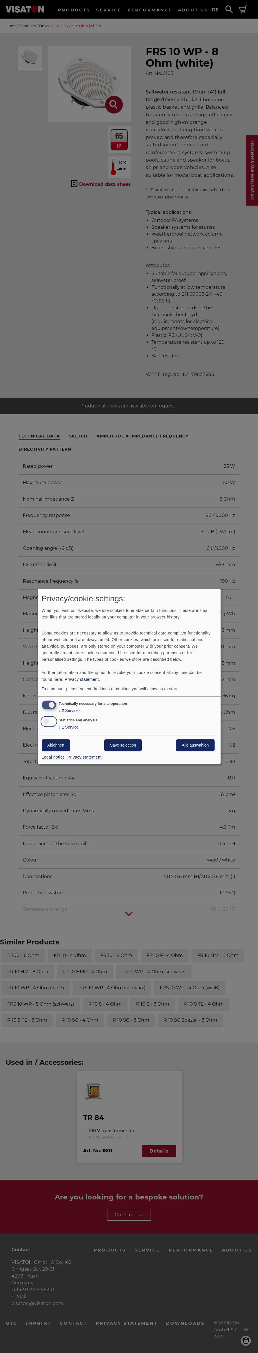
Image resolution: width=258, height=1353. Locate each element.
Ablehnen (55, 745)
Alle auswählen (195, 745)
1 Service (69, 727)
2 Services (70, 711)
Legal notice (53, 757)
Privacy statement (82, 679)
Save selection (123, 745)
